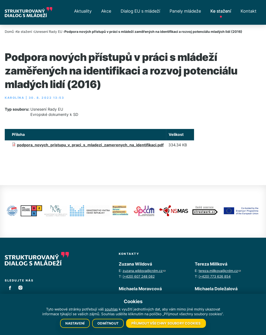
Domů (9, 32)
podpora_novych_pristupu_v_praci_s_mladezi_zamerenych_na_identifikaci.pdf (90, 145)
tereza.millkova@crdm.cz (220, 271)
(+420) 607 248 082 (139, 276)
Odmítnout (108, 323)
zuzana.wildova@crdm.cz (144, 271)
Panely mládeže (185, 11)
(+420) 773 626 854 (215, 276)
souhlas (111, 309)
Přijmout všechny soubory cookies (165, 323)
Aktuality (83, 11)
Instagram (20, 287)
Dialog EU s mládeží (140, 11)
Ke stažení (220, 11)
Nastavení (75, 323)
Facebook (10, 287)
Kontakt (248, 11)
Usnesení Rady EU (48, 32)
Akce (106, 11)
